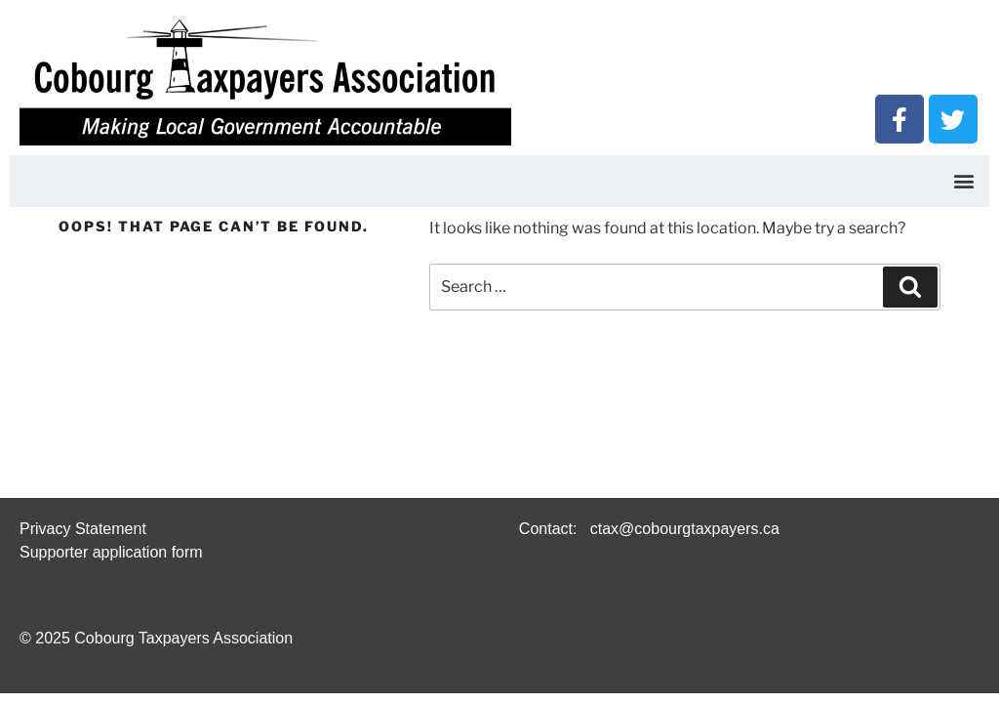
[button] (963, 181)
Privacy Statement (83, 528)
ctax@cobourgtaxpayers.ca (682, 528)
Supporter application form (111, 552)
